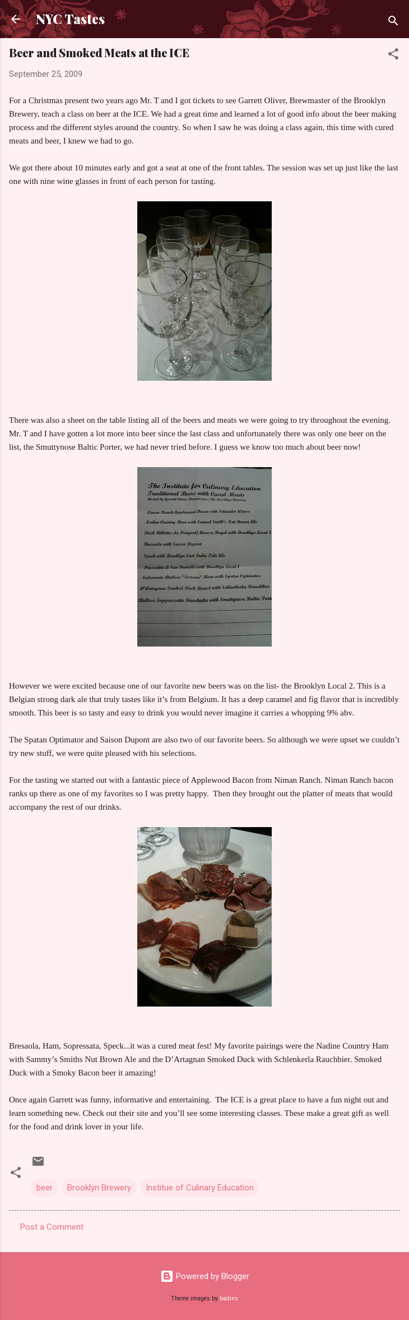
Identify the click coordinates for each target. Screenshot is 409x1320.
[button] (393, 55)
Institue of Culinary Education (200, 1188)
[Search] (393, 23)
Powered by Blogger (204, 1276)
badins (229, 1298)
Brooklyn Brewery (99, 1188)
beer (44, 1188)
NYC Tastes (70, 18)
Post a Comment (51, 1227)
